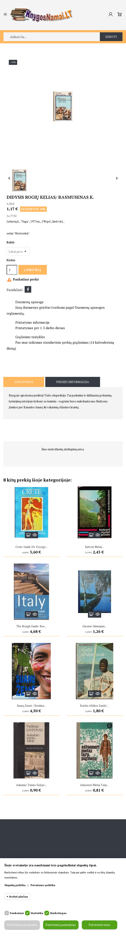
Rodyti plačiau (18, 896)
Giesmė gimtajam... (94, 626)
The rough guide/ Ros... (31, 626)
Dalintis (28, 289)
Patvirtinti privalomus (22, 925)
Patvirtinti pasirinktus (61, 925)
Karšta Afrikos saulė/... (94, 706)
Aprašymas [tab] (23, 382)
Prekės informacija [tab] (72, 382)
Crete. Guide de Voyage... (31, 547)
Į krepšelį (32, 270)
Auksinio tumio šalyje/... (31, 785)
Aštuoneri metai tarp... (94, 785)
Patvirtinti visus (99, 925)
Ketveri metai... (94, 547)
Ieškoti (111, 37)
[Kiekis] (12, 270)
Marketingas (58, 913)
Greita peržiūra (34, 535)
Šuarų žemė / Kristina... (31, 706)
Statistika (37, 913)
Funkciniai (17, 913)
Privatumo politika (43, 885)
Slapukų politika (15, 885)
